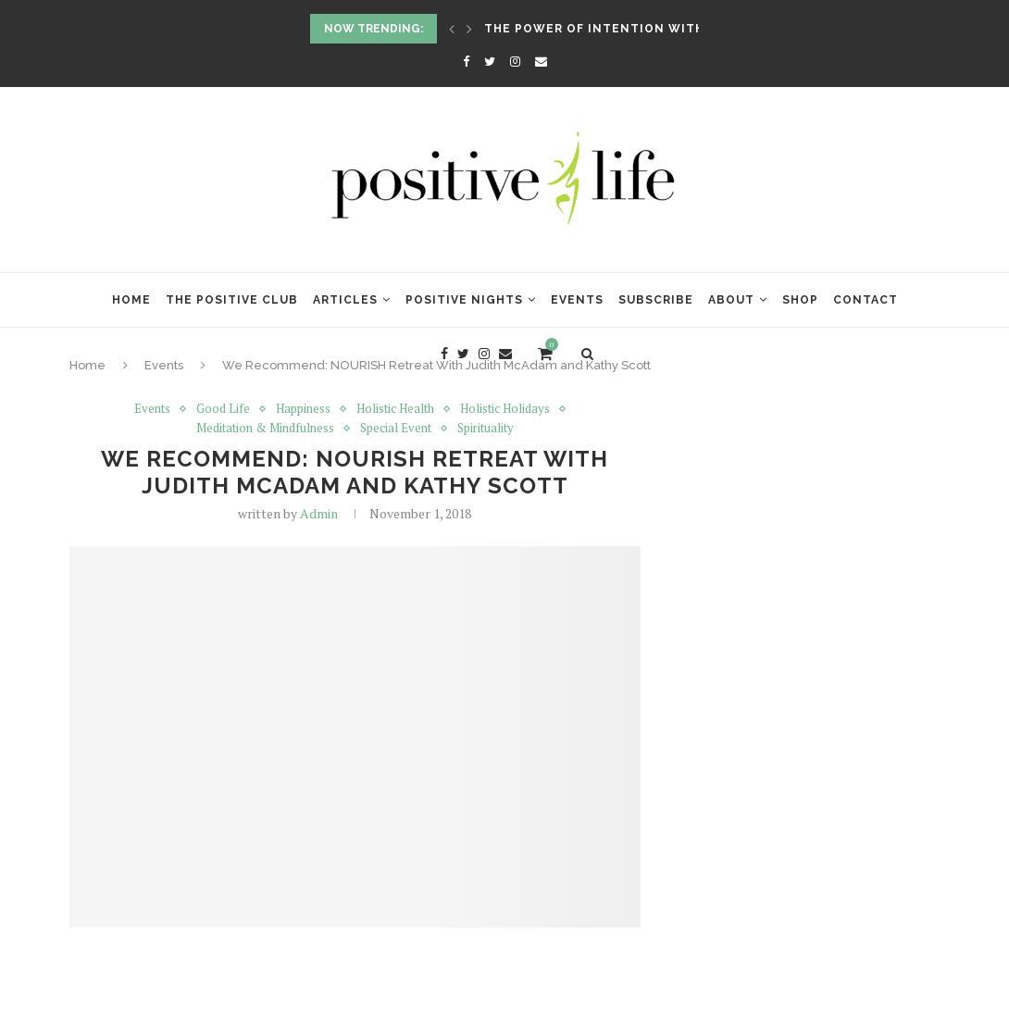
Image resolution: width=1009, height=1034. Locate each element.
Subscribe (655, 299)
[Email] (541, 61)
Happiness (303, 409)
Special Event (395, 428)
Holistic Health (395, 409)
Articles (345, 299)
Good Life (223, 409)
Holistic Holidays (505, 409)
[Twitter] (489, 61)
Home (131, 299)
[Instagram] (515, 61)
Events (577, 299)
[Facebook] (466, 61)
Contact (865, 299)
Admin (319, 513)
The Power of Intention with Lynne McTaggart (662, 28)
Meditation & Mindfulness (265, 428)
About (731, 299)
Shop (800, 299)
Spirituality (485, 428)
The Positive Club (232, 299)
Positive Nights (464, 299)
